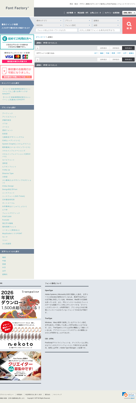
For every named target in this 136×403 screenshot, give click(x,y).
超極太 (5, 274)
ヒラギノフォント (9, 167)
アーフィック (7, 113)
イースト (5, 127)
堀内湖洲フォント (9, 227)
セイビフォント (8, 160)
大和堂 (5, 177)
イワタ (5, 123)
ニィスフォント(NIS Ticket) (13, 196)
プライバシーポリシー (7, 394)
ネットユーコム (8, 203)
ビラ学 (5, 210)
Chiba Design (8, 186)
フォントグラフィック (11, 213)
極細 (4, 257)
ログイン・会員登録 (112, 13)
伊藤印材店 (6, 120)
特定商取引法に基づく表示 (33, 394)
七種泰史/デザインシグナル (13, 137)
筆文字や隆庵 (7, 223)
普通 (4, 264)
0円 (87, 13)
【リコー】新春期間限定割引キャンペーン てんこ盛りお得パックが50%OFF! (16, 91)
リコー (5, 240)
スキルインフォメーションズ (13, 151)
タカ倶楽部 (6, 244)
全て (96, 53)
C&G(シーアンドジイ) (11, 140)
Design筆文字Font (9, 189)
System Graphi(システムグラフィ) (16, 144)
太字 (4, 271)
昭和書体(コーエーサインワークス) (16, 147)
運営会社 (47, 394)
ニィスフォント (8, 193)
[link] (129, 395)
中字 (4, 267)
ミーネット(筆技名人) (11, 230)
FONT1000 (6, 217)
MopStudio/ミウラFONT (12, 233)
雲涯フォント (7, 130)
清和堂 (5, 163)
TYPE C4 (6, 170)
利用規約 (19, 394)
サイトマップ (57, 394)
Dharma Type (8, 173)
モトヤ (5, 237)
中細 (4, 261)
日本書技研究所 (8, 200)
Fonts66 (5, 220)
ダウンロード (41, 37)
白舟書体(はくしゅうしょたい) (14, 206)
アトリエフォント (9, 117)
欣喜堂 (5, 134)
